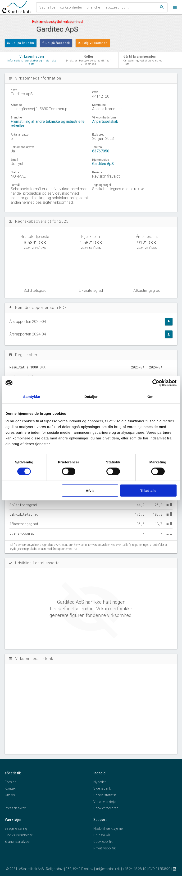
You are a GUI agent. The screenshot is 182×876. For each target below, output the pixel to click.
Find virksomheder (18, 835)
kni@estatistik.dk (108, 869)
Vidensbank (102, 788)
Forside (10, 782)
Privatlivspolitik (104, 848)
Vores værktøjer (105, 802)
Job (7, 802)
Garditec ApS (103, 163)
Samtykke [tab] (31, 397)
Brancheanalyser (17, 841)
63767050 (100, 151)
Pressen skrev (15, 808)
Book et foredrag (105, 808)
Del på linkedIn (20, 43)
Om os (10, 795)
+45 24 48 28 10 (134, 869)
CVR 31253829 (159, 869)
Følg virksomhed (93, 43)
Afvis (90, 490)
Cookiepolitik (103, 841)
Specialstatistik (104, 795)
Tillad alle (148, 490)
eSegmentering (16, 828)
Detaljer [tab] (91, 397)
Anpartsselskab (105, 121)
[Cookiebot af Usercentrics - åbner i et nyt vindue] (156, 382)
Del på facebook (56, 43)
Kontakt (10, 788)
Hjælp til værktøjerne (108, 828)
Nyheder (99, 782)
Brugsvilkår (101, 835)
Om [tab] (150, 397)
